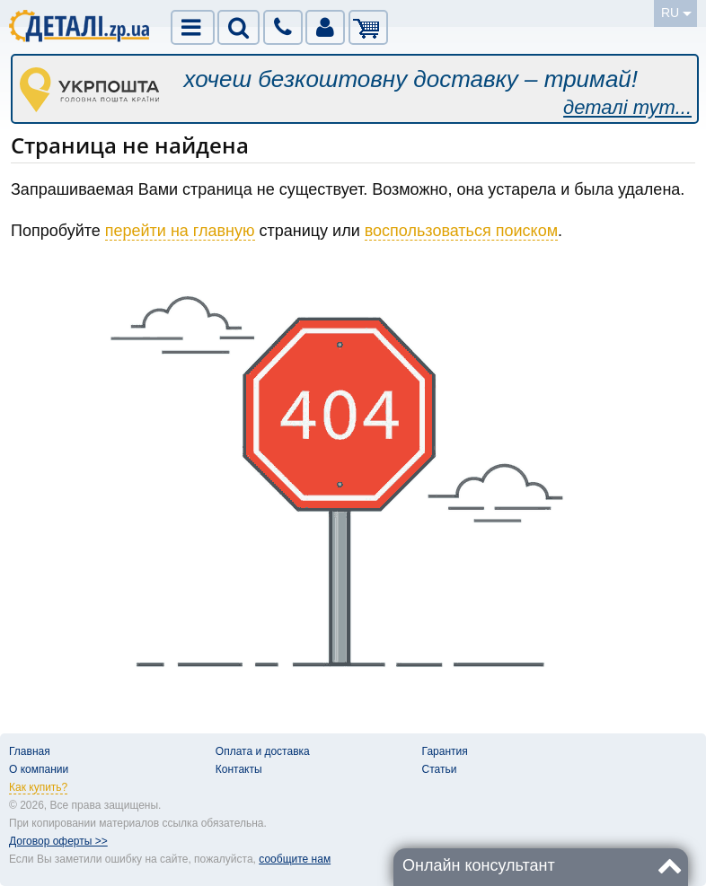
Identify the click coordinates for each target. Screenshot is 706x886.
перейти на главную (180, 231)
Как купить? (38, 787)
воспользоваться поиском (461, 231)
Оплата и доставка (263, 751)
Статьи (439, 769)
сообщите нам (295, 859)
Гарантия (445, 751)
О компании (38, 769)
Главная (29, 751)
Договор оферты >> (58, 841)
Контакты (239, 769)
